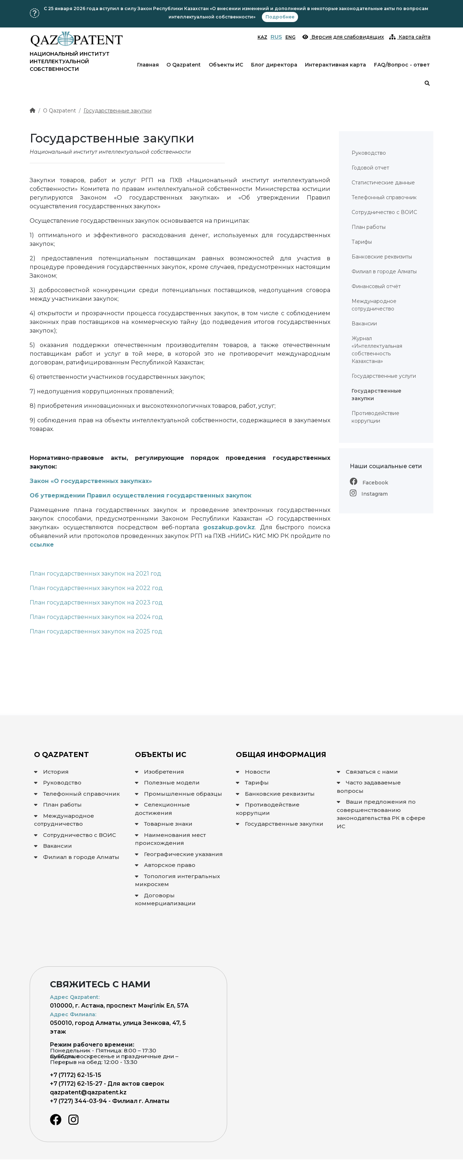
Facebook (369, 482)
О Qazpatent (183, 64)
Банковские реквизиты (275, 793)
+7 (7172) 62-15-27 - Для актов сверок (107, 1083)
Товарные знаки (163, 823)
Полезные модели (167, 782)
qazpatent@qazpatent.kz (88, 1092)
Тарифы (252, 782)
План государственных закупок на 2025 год (96, 631)
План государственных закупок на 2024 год (96, 617)
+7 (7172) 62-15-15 (75, 1075)
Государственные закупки (118, 110)
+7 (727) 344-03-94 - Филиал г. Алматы (109, 1101)
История (51, 771)
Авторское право (165, 865)
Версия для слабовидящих (343, 37)
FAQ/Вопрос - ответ (402, 64)
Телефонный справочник (77, 793)
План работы (58, 804)
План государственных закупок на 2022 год (96, 588)
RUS (276, 36)
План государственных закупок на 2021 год (95, 573)
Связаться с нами (367, 771)
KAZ (262, 37)
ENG (290, 37)
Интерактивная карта (335, 64)
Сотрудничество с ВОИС (75, 835)
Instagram (369, 494)
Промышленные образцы (178, 793)
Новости (253, 771)
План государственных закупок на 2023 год (96, 602)
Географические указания (179, 854)
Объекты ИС (226, 64)
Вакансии (53, 845)
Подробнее (280, 17)
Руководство (57, 782)
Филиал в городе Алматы (76, 857)
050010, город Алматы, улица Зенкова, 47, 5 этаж (118, 1023)
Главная (148, 64)
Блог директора (274, 64)
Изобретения (159, 771)
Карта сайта (410, 37)
